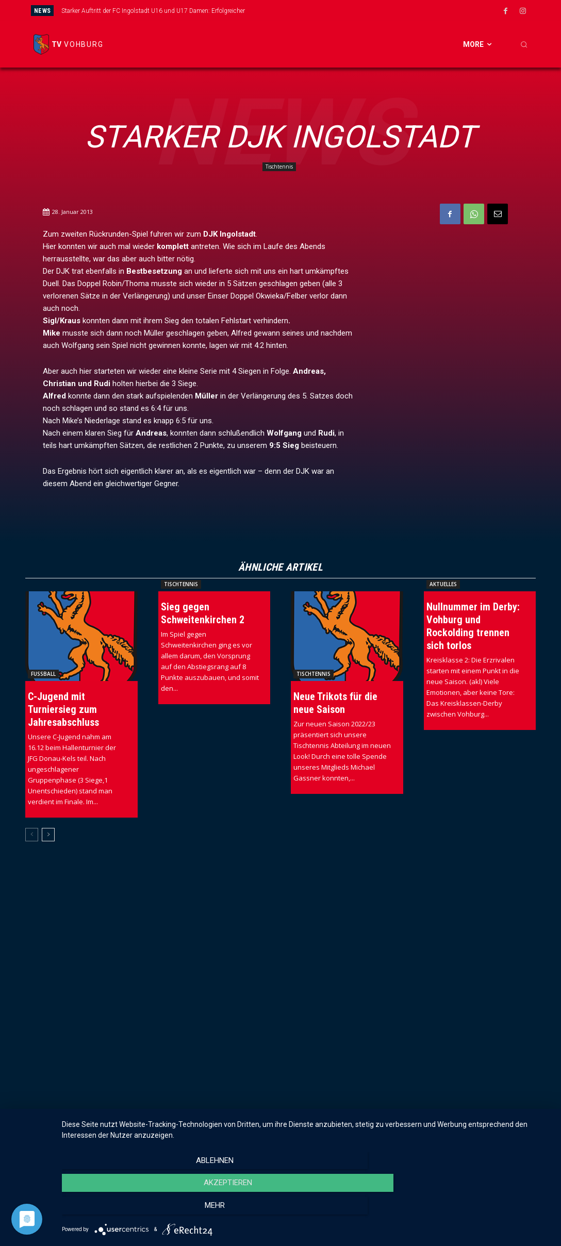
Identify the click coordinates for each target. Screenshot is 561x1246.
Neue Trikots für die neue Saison (335, 703)
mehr (477, 1210)
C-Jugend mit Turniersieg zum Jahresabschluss (63, 709)
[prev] (302, 10)
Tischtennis (279, 166)
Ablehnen (135, 1210)
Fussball (43, 673)
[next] (318, 10)
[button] (524, 44)
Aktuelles (443, 584)
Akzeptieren (306, 1210)
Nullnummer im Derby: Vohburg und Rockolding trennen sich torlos (473, 626)
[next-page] (48, 834)
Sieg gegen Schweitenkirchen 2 (202, 613)
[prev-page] (31, 834)
